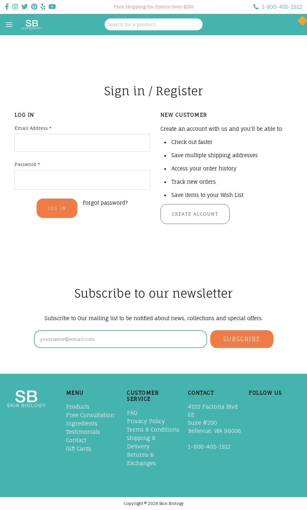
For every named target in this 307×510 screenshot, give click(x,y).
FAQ (132, 412)
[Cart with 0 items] (295, 24)
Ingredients (81, 423)
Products (78, 406)
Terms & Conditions (153, 429)
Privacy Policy (146, 421)
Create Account (195, 214)
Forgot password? (105, 202)
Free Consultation (90, 415)
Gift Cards (79, 448)
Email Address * (33, 128)
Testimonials (83, 431)
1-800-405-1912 (277, 7)
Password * (27, 164)
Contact (76, 440)
